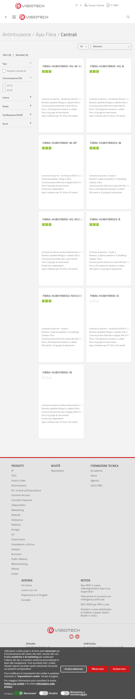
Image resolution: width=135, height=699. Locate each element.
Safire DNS (96, 485)
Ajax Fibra (46, 34)
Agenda (95, 480)
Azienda (26, 580)
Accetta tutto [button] (119, 669)
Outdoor (15, 549)
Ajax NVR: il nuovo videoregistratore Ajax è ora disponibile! (95, 588)
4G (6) (9, 90)
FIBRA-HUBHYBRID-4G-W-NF (62, 66)
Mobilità (15, 514)
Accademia (96, 470)
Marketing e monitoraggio (78, 693)
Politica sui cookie (14, 683)
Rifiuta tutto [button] (98, 669)
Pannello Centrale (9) (16, 71)
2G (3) (9, 85)
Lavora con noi (29, 590)
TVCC (14, 475)
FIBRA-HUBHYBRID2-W (105, 143)
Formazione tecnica (104, 465)
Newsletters (57, 470)
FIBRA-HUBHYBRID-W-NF (60, 143)
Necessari (29, 693)
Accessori (16, 554)
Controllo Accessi (20, 495)
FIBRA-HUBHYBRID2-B (105, 219)
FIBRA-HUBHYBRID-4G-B (107, 66)
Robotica (16, 524)
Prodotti (17, 465)
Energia (15, 529)
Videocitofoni (18, 505)
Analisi (53, 693)
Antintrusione (16, 34)
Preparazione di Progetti (34, 595)
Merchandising (19, 563)
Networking (17, 510)
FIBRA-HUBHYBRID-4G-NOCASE (64, 219)
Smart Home (18, 539)
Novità (55, 465)
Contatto (26, 599)
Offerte (15, 568)
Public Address (19, 559)
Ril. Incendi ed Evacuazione (26, 490)
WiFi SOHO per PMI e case (95, 604)
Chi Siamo (26, 585)
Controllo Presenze (21, 500)
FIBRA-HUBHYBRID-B (104, 295)
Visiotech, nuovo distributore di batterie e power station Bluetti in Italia (96, 612)
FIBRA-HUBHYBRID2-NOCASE (62, 295)
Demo (94, 475)
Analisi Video (18, 480)
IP (12, 470)
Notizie (85, 580)
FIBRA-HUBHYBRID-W (57, 372)
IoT (13, 534)
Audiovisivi (17, 519)
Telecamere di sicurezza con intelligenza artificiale (96, 598)
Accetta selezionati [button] (74, 669)
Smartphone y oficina (22, 544)
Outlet (14, 573)
